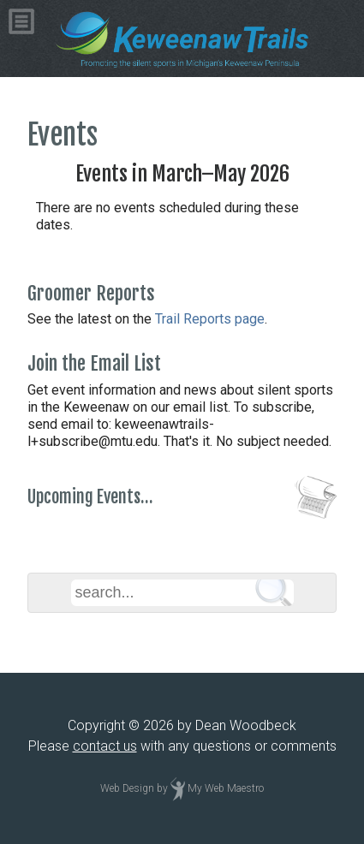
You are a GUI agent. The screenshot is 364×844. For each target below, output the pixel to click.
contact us (105, 746)
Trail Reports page (210, 319)
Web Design (127, 788)
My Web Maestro (226, 788)
